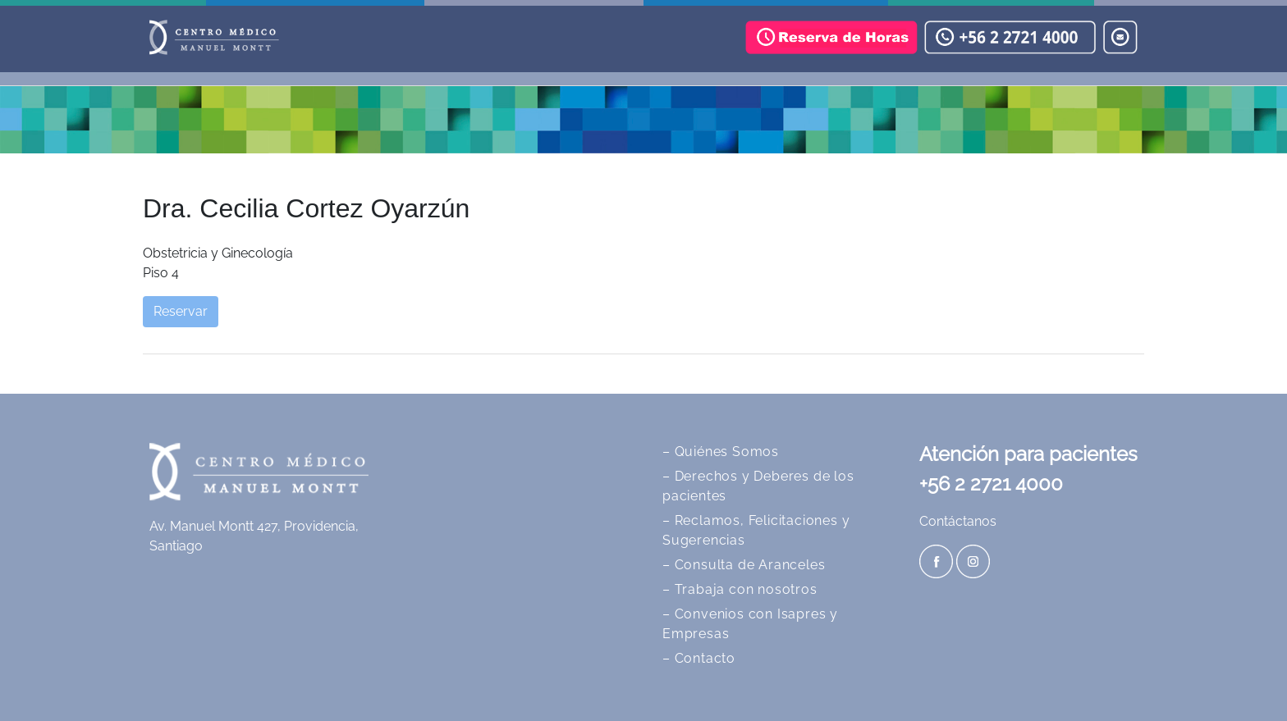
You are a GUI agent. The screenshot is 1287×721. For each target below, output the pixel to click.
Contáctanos (957, 521)
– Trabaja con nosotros (740, 589)
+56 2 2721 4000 (991, 483)
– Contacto (698, 658)
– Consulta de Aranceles (743, 565)
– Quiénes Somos (720, 451)
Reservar (180, 311)
